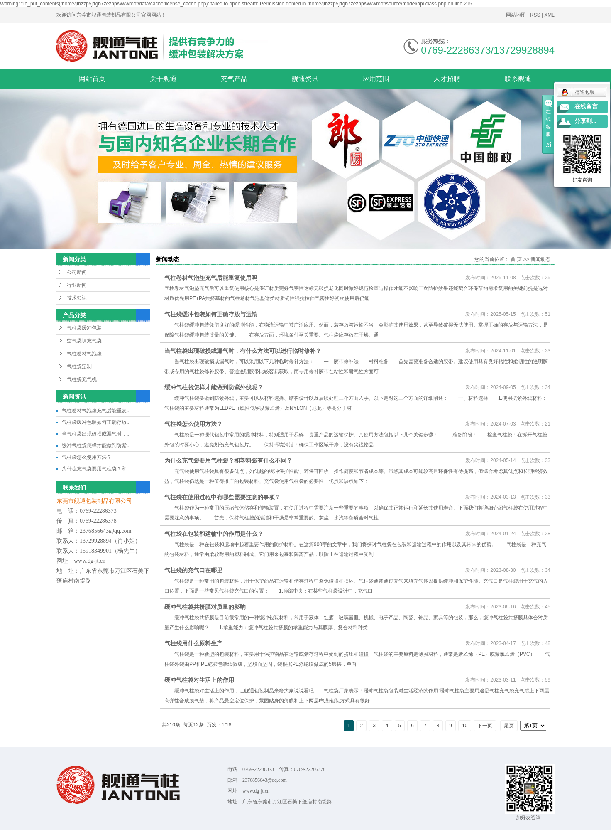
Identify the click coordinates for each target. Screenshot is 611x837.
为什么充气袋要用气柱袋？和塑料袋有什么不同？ (228, 460)
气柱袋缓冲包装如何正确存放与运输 (210, 314)
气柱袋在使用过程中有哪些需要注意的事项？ (222, 497)
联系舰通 (518, 78)
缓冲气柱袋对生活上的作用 (199, 680)
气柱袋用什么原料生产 (193, 643)
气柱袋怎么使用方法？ (87, 457)
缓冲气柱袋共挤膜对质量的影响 (205, 606)
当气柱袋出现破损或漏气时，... (96, 434)
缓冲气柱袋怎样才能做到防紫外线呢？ (213, 387)
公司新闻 (77, 272)
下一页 (484, 726)
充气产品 (234, 78)
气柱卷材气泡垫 (84, 354)
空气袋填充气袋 (84, 341)
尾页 (509, 726)
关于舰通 (163, 78)
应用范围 (376, 78)
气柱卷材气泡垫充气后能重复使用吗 (210, 277)
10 (464, 726)
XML (549, 15)
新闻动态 (540, 259)
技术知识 (77, 298)
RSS (535, 15)
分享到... (585, 121)
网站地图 (516, 15)
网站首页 (92, 78)
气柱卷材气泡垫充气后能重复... (96, 411)
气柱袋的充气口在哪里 (193, 570)
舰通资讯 (305, 78)
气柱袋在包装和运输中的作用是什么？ (213, 533)
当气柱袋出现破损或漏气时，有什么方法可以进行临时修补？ (242, 350)
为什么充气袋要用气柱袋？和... (96, 469)
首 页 (516, 259)
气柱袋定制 (79, 366)
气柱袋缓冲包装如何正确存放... (96, 422)
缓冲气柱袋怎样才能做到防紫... (96, 445)
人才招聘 (447, 78)
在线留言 (586, 106)
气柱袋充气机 (82, 379)
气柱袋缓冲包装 (84, 328)
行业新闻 (77, 285)
